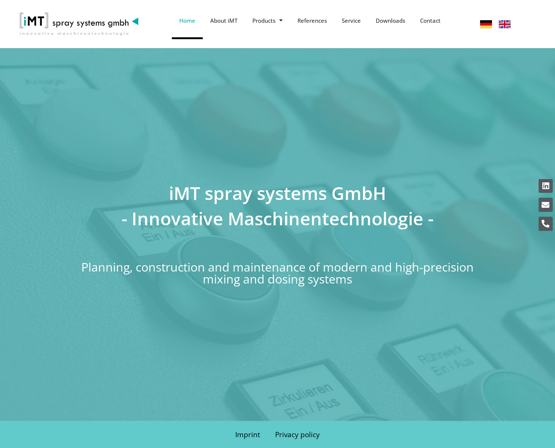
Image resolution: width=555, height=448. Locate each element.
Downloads (390, 20)
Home (187, 20)
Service (351, 20)
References (312, 20)
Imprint (247, 434)
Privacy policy (297, 434)
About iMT (223, 20)
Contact (430, 20)
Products (267, 20)
